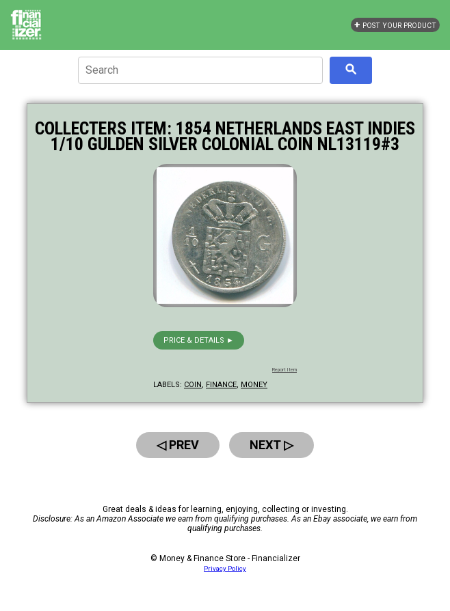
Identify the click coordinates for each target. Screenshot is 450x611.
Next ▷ (271, 445)
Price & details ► (198, 340)
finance (221, 384)
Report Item (284, 370)
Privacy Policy (225, 568)
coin (193, 384)
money (254, 384)
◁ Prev (178, 445)
